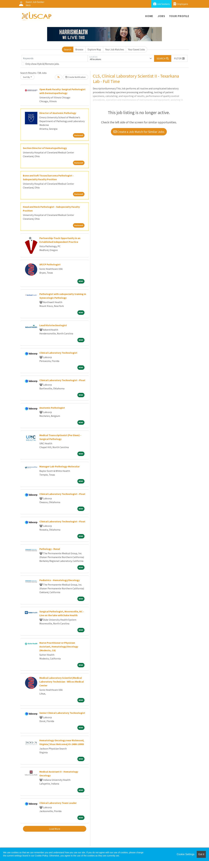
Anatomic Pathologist (52, 407)
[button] (179, 58)
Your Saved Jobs (136, 49)
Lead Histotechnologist (53, 325)
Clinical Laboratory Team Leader (58, 802)
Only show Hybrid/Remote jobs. (42, 63)
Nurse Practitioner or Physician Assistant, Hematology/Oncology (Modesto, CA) (58, 646)
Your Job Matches (114, 49)
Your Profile (179, 16)
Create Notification (75, 77)
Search (67, 49)
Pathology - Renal (49, 548)
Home (149, 16)
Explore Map (94, 49)
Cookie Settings (185, 854)
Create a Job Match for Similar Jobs (138, 132)
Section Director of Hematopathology (45, 148)
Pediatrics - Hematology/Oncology (59, 580)
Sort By (26, 77)
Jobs (161, 16)
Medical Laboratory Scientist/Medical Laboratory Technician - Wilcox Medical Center (61, 681)
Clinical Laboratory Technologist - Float (62, 380)
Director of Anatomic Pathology (57, 113)
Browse (79, 49)
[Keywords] (55, 58)
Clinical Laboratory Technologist (58, 352)
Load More (54, 828)
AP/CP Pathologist (50, 264)
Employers (181, 4)
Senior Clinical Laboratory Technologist (62, 712)
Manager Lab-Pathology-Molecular (59, 466)
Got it (201, 854)
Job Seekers (161, 4)
